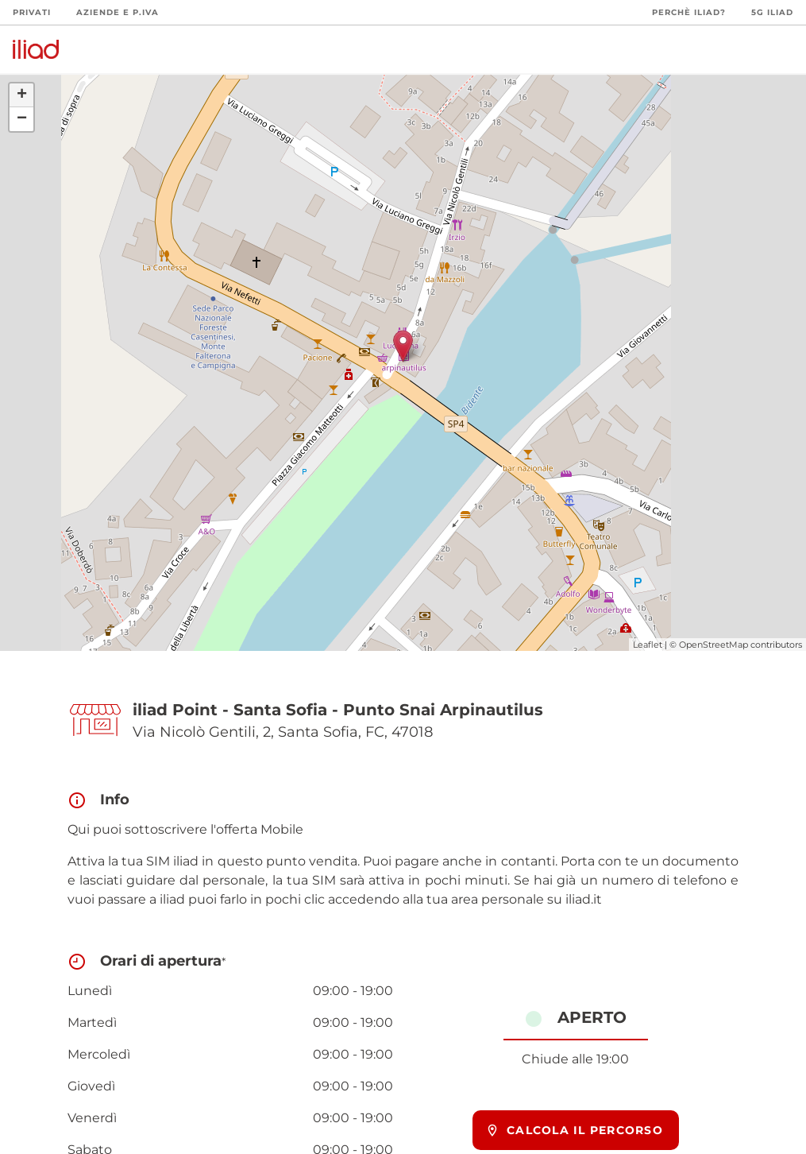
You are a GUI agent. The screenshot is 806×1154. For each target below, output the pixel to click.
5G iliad (772, 12)
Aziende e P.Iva (117, 12)
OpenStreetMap (713, 644)
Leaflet (647, 644)
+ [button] (22, 95)
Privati (32, 12)
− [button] (22, 119)
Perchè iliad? (689, 12)
